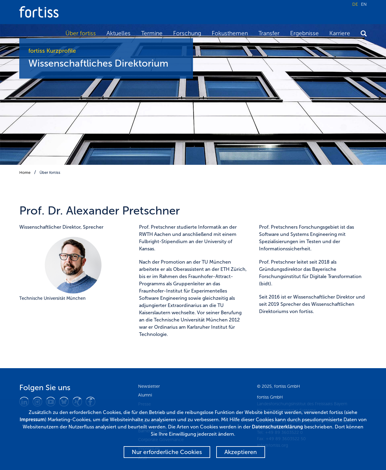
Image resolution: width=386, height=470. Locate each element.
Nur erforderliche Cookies (167, 452)
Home (24, 172)
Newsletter (149, 386)
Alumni (145, 395)
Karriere (339, 33)
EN (364, 4)
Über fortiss (80, 33)
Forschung (187, 33)
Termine (152, 33)
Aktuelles (118, 33)
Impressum (32, 419)
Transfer (269, 33)
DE (355, 4)
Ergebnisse (304, 33)
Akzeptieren (240, 452)
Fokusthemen (230, 33)
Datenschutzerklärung (277, 427)
